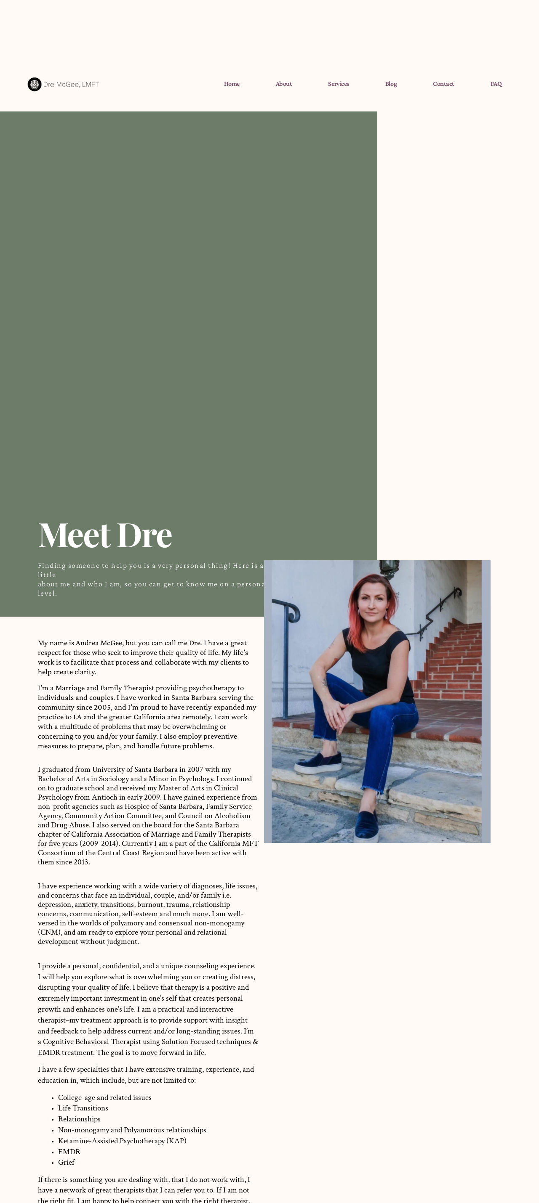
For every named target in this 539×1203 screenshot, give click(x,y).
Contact (443, 83)
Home (232, 83)
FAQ (496, 83)
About (284, 83)
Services (338, 83)
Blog (391, 83)
